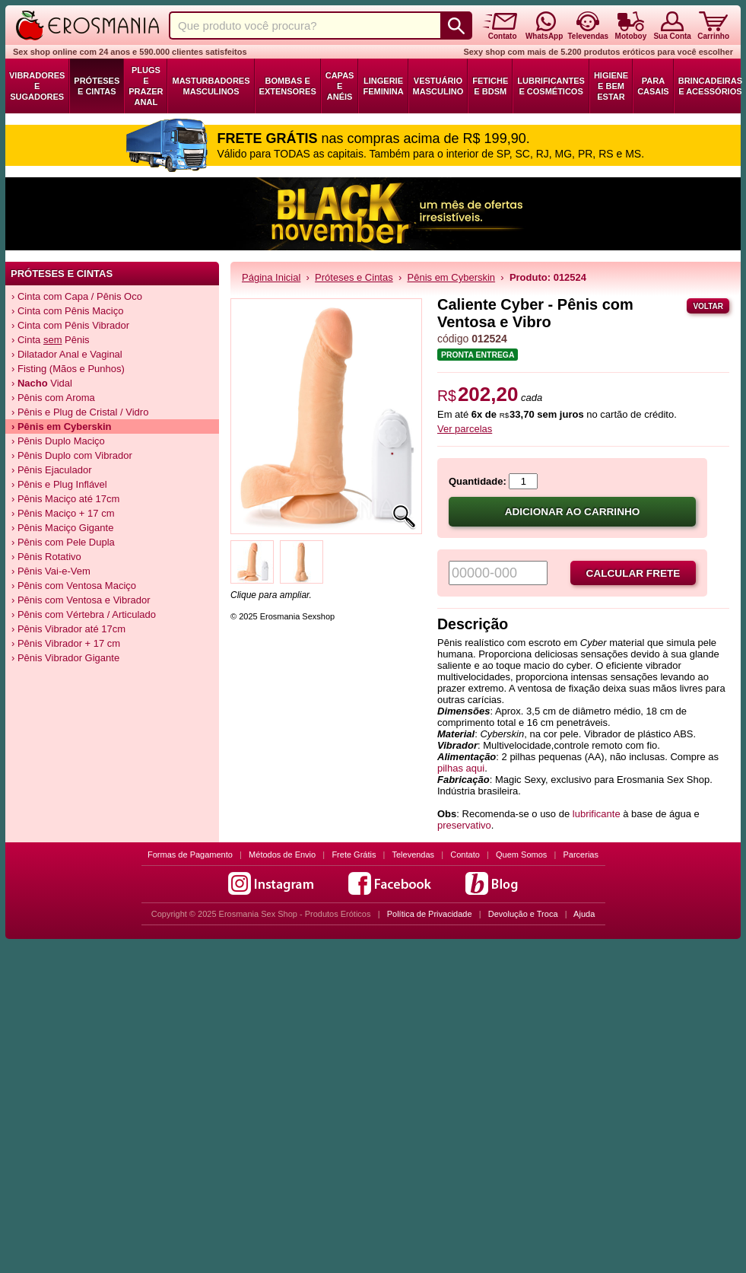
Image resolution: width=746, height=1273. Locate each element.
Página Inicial (271, 277)
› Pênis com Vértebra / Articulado (83, 614)
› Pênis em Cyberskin (61, 426)
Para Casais (653, 86)
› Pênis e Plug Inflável (59, 484)
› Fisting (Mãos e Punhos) (68, 368)
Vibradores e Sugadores (37, 86)
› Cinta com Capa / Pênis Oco (76, 296)
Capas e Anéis (339, 86)
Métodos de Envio (282, 854)
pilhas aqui (460, 768)
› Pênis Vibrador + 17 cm (65, 643)
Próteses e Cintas (96, 86)
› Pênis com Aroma (53, 397)
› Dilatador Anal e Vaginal (66, 354)
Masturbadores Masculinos (210, 86)
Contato (465, 854)
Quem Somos (521, 854)
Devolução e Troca (523, 913)
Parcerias (580, 854)
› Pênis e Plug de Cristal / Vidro (79, 412)
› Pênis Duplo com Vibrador (71, 455)
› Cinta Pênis (50, 339)
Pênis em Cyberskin (452, 277)
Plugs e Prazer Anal (146, 86)
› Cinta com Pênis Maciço (67, 311)
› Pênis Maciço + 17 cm (62, 513)
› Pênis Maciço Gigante (62, 527)
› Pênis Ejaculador (51, 470)
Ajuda (584, 913)
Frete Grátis (354, 854)
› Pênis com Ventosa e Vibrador (81, 600)
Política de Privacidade (429, 913)
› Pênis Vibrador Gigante (65, 658)
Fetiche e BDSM (490, 86)
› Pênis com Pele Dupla (63, 542)
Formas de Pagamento (190, 854)
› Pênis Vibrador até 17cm (68, 629)
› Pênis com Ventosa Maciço (73, 585)
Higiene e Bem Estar (611, 86)
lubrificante (597, 813)
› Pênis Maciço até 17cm (65, 498)
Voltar (708, 306)
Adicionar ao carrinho (572, 511)
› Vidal (41, 383)
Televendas (413, 854)
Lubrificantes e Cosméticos (551, 86)
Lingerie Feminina (383, 86)
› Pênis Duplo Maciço (58, 441)
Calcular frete (633, 573)
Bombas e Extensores (287, 86)
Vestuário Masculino (438, 86)
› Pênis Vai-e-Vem (50, 571)
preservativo (464, 825)
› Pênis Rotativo (46, 556)
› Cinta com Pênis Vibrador (70, 325)
